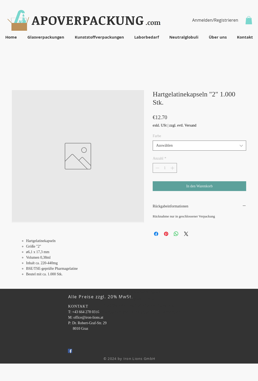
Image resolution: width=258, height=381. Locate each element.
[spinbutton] (165, 168)
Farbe (157, 136)
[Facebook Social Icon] (70, 351)
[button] (248, 20)
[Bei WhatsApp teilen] (176, 234)
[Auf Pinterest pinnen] (166, 234)
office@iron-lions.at (88, 317)
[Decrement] (156, 168)
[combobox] (199, 146)
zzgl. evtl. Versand (182, 125)
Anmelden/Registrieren (215, 20)
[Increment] (173, 168)
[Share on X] (186, 234)
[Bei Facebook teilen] (156, 234)
